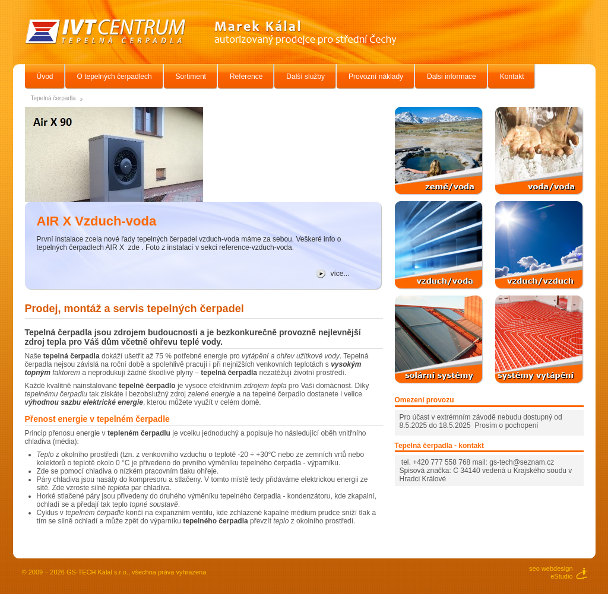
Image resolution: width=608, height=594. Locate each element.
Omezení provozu (424, 400)
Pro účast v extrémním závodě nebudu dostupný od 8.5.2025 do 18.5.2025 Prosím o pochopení (481, 421)
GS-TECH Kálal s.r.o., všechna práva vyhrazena (136, 572)
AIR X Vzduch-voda (97, 221)
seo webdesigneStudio (550, 572)
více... (340, 273)
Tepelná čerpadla (53, 98)
